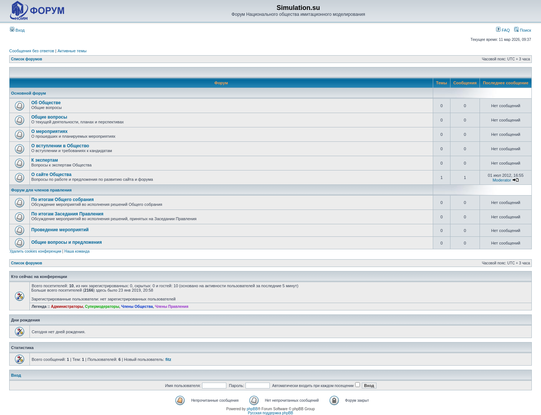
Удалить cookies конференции (35, 251)
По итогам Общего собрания (62, 199)
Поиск (522, 30)
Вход (17, 30)
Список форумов (26, 59)
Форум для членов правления (41, 190)
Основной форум (28, 93)
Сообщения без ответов (31, 51)
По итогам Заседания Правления (67, 214)
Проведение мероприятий (60, 229)
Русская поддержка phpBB (270, 413)
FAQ (503, 30)
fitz (168, 359)
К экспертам (44, 160)
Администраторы (67, 307)
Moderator (501, 180)
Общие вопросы (49, 117)
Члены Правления (171, 307)
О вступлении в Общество (60, 145)
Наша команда (77, 251)
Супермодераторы (102, 307)
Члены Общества (137, 307)
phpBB (252, 409)
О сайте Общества (51, 174)
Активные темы (71, 51)
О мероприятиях (49, 131)
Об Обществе (46, 102)
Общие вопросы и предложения (66, 242)
